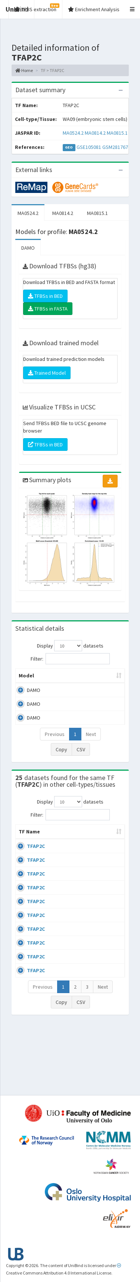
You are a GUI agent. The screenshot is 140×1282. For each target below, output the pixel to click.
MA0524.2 (73, 133)
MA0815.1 (117, 133)
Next (91, 734)
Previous (55, 734)
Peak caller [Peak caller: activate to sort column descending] (63, 675)
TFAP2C (36, 853)
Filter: (70, 658)
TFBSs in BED (45, 296)
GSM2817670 (116, 147)
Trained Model (47, 372)
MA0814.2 (95, 133)
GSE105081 (89, 147)
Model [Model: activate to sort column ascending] (26, 675)
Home (24, 70)
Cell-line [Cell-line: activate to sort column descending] (63, 839)
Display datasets (70, 645)
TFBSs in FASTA (48, 308)
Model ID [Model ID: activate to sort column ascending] (101, 675)
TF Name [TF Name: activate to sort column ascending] (25, 835)
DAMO (28, 247)
